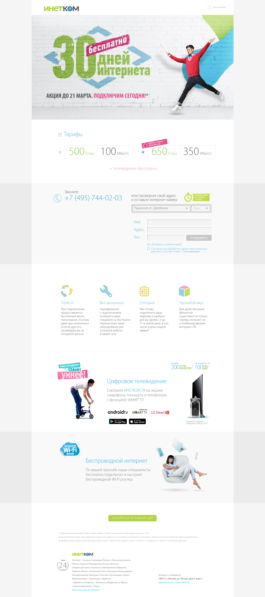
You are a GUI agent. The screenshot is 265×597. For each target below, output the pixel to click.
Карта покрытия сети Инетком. (86, 590)
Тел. (137, 238)
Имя (137, 222)
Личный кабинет (219, 7)
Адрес (139, 230)
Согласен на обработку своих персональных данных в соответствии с (179, 250)
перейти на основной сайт (132, 518)
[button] (187, 208)
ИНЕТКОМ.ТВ (134, 391)
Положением (191, 251)
